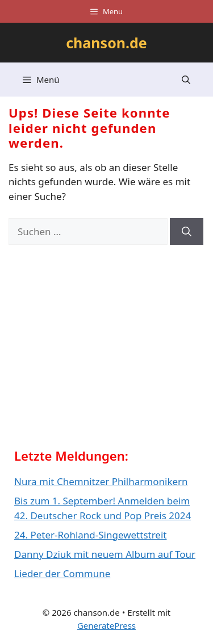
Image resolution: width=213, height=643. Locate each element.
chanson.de (106, 42)
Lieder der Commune (62, 573)
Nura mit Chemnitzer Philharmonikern (101, 481)
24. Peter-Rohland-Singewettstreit (90, 534)
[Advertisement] (99, 350)
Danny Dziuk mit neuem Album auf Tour (104, 554)
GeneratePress (106, 625)
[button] (186, 79)
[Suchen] (186, 231)
